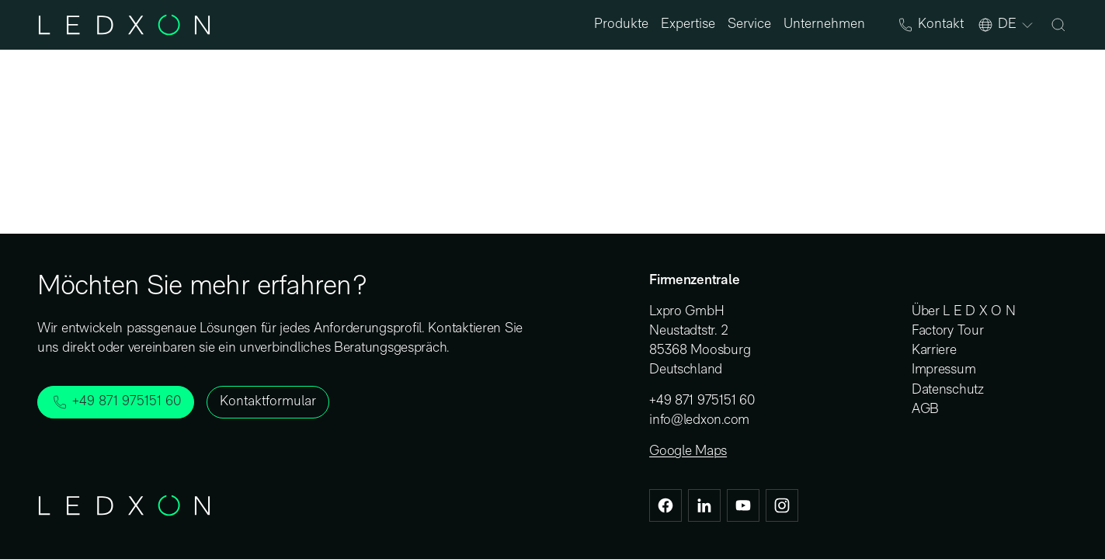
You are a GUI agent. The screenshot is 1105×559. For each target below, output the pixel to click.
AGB (925, 409)
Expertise (688, 24)
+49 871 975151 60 (701, 401)
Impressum (944, 370)
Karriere (934, 350)
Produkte (621, 24)
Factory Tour (948, 331)
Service (749, 24)
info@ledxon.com (699, 420)
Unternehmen (824, 24)
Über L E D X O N (964, 311)
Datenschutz (948, 390)
